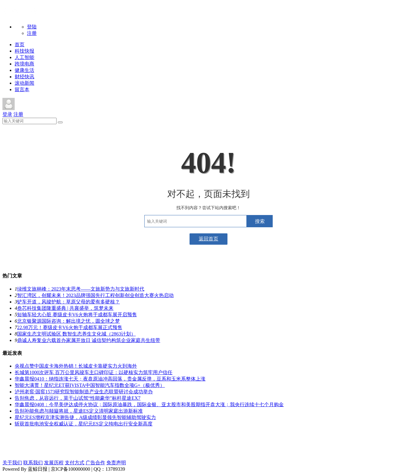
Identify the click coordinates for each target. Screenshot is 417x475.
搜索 (260, 221)
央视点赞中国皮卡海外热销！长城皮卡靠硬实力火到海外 (76, 366)
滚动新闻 (24, 83)
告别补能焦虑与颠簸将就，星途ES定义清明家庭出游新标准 (79, 411)
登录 (7, 114)
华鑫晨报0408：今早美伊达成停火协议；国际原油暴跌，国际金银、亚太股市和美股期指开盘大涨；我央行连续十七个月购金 (149, 404)
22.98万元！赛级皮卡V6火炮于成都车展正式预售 (69, 327)
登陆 (32, 26)
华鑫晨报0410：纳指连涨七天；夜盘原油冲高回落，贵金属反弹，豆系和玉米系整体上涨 (110, 378)
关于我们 (12, 462)
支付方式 (74, 462)
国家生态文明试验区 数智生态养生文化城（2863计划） (76, 333)
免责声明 (116, 462)
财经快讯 (24, 76)
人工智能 (24, 57)
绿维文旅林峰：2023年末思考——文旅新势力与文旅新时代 (80, 288)
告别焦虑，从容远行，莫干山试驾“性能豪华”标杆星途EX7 (78, 398)
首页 (19, 44)
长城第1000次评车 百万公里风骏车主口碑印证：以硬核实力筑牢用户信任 (93, 372)
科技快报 (24, 51)
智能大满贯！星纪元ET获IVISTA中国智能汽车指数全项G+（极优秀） (90, 385)
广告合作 (95, 462)
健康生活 (24, 70)
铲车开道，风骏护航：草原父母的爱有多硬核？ (68, 301)
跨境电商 (24, 63)
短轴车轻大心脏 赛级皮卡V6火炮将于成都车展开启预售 (77, 314)
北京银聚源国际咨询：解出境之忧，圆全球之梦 (68, 321)
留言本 (22, 89)
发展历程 (54, 462)
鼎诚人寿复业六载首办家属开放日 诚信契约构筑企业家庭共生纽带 (88, 340)
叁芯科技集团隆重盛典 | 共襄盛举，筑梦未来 (65, 308)
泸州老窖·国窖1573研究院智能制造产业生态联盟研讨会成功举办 (84, 391)
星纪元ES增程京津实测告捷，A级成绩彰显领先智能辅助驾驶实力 (85, 417)
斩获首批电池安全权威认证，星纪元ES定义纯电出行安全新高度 (84, 423)
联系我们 (33, 462)
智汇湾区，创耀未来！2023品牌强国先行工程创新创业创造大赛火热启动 (95, 295)
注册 (32, 33)
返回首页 (208, 238)
